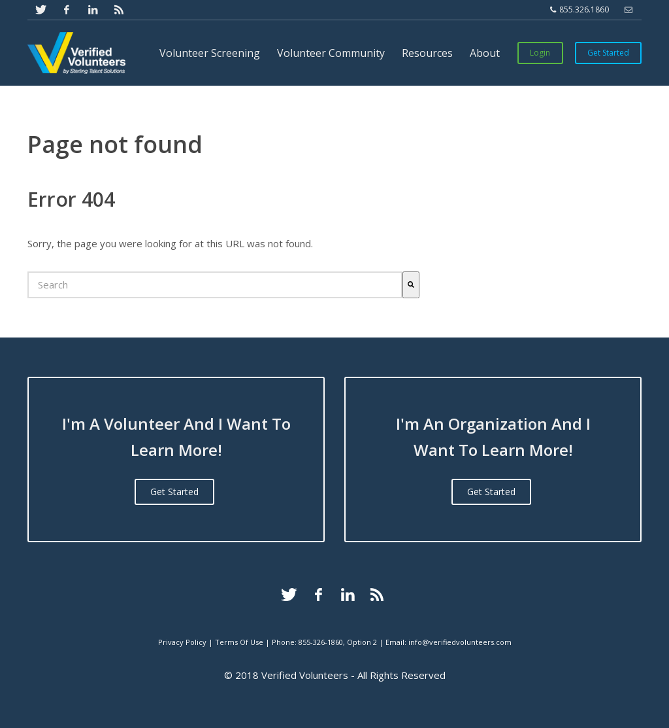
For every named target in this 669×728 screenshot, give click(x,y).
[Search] (410, 284)
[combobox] (214, 284)
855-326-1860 (321, 642)
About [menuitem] (485, 53)
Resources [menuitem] (427, 53)
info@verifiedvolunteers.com (460, 642)
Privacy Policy (182, 642)
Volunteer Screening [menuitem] (209, 53)
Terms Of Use (239, 642)
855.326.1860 (579, 10)
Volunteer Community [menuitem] (331, 53)
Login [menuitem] (540, 52)
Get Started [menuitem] (608, 52)
